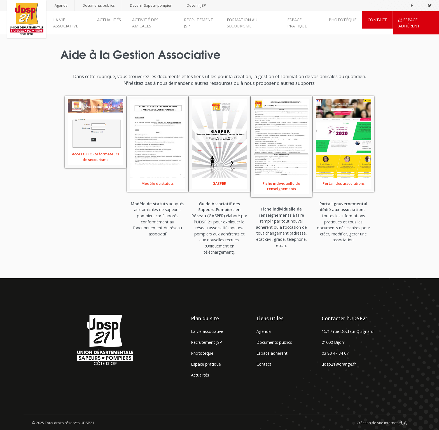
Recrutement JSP (198, 23)
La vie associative (65, 23)
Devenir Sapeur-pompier (151, 5)
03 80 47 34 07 (335, 353)
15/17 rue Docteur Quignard (347, 331)
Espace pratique (297, 23)
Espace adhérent (409, 23)
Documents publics (99, 5)
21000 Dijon (333, 342)
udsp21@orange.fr (339, 364)
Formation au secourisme (242, 23)
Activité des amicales (145, 23)
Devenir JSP (196, 5)
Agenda (61, 5)
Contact (377, 19)
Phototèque (342, 19)
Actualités (109, 19)
